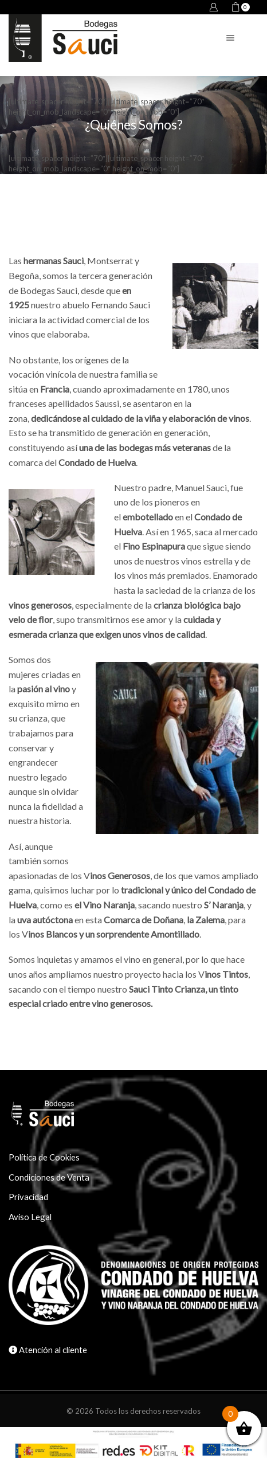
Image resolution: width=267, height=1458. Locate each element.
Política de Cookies (44, 1157)
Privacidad (28, 1197)
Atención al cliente (52, 1350)
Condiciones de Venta (49, 1177)
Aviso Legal (30, 1217)
